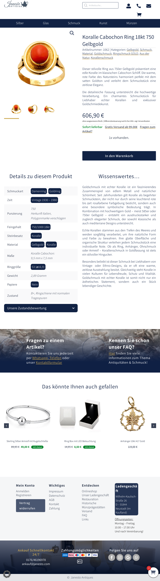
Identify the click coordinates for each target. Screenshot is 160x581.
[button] (153, 425)
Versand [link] (87, 511)
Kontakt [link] (54, 504)
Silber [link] (20, 23)
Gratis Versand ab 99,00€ (121, 127)
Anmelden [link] (22, 491)
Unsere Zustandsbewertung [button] (26, 308)
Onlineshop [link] (89, 491)
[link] (16, 6)
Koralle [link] (36, 236)
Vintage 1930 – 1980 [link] (44, 200)
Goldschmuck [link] (103, 54)
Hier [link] (112, 353)
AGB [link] (51, 500)
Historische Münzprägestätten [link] (93, 505)
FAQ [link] (84, 515)
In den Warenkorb (119, 156)
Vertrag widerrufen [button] (27, 505)
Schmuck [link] (74, 23)
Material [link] (87, 54)
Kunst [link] (103, 23)
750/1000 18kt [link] (41, 227)
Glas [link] (46, 23)
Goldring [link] (54, 191)
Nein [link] (35, 284)
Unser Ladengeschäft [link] (95, 495)
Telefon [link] (55, 358)
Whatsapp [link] (40, 358)
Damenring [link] (39, 191)
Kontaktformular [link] (49, 362)
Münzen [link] (131, 23)
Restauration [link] (90, 499)
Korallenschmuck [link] (102, 58)
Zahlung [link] (54, 508)
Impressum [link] (56, 491)
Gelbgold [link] (133, 50)
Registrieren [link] (23, 495)
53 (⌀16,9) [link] (38, 267)
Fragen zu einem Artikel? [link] (45, 343)
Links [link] (85, 519)
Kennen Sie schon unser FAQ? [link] (129, 343)
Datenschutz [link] (57, 496)
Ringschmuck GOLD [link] (125, 54)
